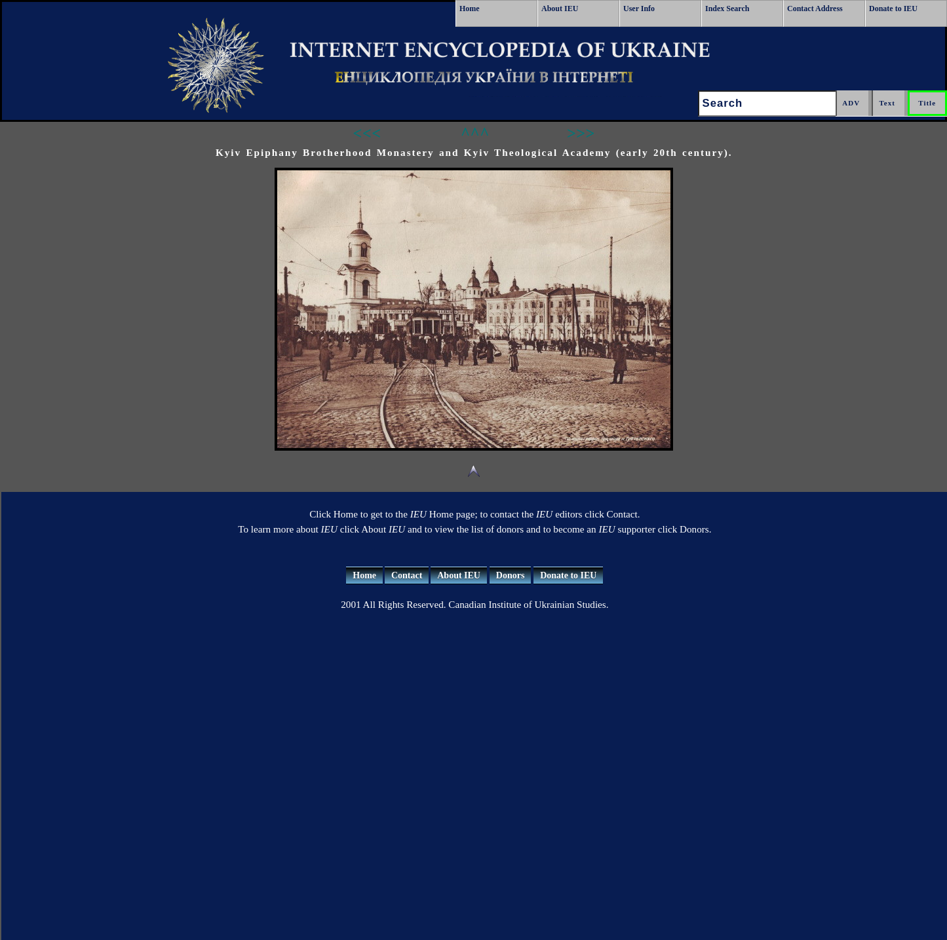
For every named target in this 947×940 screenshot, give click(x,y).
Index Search (727, 8)
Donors (510, 575)
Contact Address (815, 8)
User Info (639, 8)
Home (469, 8)
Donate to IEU (893, 8)
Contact (406, 575)
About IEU (559, 8)
